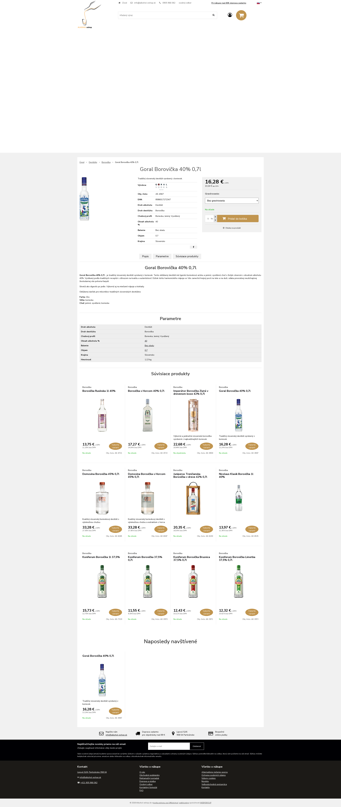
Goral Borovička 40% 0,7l (235, 391)
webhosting (184, 803)
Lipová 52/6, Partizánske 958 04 (92, 772)
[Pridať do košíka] (232, 218)
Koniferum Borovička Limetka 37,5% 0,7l (237, 558)
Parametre (162, 256)
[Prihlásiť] (230, 15)
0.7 (146, 350)
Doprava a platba (147, 781)
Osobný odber (146, 784)
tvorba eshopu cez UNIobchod (165, 803)
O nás (142, 772)
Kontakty (206, 787)
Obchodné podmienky (149, 775)
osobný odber (185, 2)
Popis (145, 256)
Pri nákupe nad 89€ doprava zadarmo (228, 3)
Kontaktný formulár (148, 787)
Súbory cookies (209, 778)
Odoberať (197, 746)
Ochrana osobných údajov (214, 775)
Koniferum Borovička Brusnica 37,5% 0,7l (191, 558)
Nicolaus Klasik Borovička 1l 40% (236, 475)
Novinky (205, 781)
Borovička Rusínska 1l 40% (98, 391)
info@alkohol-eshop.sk (145, 2)
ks (212, 218)
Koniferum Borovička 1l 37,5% (101, 557)
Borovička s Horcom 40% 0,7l (146, 391)
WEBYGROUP (205, 803)
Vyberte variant (115, 446)
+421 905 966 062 (88, 782)
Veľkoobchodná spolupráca (214, 784)
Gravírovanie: (212, 193)
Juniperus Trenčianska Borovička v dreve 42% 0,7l (190, 475)
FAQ (141, 790)
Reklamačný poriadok (149, 778)
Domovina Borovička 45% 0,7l (100, 474)
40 (146, 341)
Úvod (124, 2)
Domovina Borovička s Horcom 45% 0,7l (146, 475)
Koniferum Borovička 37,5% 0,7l (145, 558)
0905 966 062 (168, 2)
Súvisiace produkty (187, 256)
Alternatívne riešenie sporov (215, 772)
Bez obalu (149, 345)
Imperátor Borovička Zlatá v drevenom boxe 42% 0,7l (190, 392)
